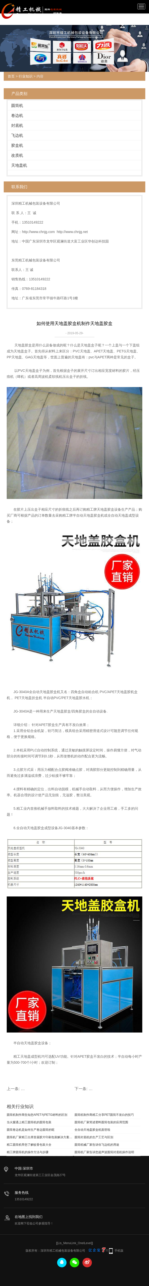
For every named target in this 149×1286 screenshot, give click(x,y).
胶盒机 (17, 145)
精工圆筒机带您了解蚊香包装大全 (29, 1144)
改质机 (17, 155)
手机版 (118, 1250)
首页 (11, 76)
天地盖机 (19, 165)
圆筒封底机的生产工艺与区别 (93, 1137)
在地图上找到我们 (28, 1217)
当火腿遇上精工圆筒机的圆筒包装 (29, 1122)
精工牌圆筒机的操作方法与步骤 (27, 1152)
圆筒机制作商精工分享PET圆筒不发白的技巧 (104, 1115)
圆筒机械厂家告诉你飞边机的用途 (96, 1144)
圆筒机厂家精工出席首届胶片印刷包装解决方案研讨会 (40, 1137)
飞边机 (17, 135)
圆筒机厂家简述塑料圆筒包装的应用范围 (101, 1122)
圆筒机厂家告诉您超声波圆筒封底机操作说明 (104, 1152)
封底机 (17, 125)
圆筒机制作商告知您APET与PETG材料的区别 (37, 1115)
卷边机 (17, 115)
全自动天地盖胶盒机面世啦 (92, 1129)
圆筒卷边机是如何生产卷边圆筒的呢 (30, 1129)
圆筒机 (17, 105)
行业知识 (26, 76)
